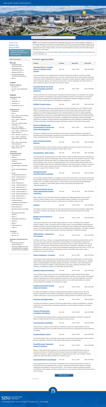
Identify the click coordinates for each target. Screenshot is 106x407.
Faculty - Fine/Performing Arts (20, 185)
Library (14, 216)
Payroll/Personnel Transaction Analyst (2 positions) (43, 345)
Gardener (36, 205)
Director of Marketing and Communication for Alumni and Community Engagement (43, 127)
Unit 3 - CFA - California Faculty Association (19, 124)
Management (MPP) (17, 72)
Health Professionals (17, 204)
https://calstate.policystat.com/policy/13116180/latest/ (69, 52)
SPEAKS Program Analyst (42, 104)
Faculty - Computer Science (19, 177)
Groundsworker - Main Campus (43, 153)
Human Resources (17, 206)
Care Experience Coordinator (43, 323)
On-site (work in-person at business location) (18, 243)
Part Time (15, 235)
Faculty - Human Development (20, 189)
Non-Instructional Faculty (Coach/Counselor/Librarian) (19, 75)
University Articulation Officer (43, 299)
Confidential (15, 111)
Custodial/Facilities (17, 163)
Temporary (15, 103)
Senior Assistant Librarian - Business (42, 142)
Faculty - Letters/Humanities (19, 191)
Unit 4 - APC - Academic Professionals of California (19, 127)
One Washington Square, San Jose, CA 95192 (14, 401)
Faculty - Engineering (18, 183)
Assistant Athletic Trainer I (42, 334)
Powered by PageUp (35, 378)
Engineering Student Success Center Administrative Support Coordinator (43, 191)
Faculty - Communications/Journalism (19, 173)
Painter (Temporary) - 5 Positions (44, 255)
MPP (14, 113)
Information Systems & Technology (20, 209)
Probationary (16, 101)
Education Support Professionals (19, 166)
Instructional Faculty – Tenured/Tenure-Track (18, 69)
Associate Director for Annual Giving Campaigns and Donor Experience (43, 89)
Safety (14, 223)
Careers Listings (13, 42)
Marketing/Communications (19, 218)
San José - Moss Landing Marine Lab (20, 89)
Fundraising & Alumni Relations (20, 202)
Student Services (17, 225)
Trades (14, 227)
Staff (14, 78)
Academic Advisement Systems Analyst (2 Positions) (43, 287)
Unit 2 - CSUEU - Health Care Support (19, 120)
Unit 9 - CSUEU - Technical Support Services (18, 146)
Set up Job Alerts (14, 47)
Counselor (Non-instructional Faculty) (18, 160)
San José (15, 86)
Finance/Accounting (17, 200)
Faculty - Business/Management (19, 170)
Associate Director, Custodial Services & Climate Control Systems (43, 69)
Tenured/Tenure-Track (18, 105)
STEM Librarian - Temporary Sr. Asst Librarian (43, 235)
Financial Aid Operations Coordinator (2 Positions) (41, 312)
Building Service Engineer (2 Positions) (42, 218)
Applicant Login (13, 45)
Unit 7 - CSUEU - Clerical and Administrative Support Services (19, 138)
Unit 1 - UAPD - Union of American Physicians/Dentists (20, 116)
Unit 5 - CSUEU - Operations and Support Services (20, 131)
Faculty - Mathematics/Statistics (20, 193)
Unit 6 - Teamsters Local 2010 (20, 134)
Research (15, 221)
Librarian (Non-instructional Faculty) (18, 213)
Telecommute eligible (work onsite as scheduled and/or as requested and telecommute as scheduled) (20, 248)
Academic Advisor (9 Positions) (43, 270)
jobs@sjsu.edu (43, 54)
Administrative (16, 155)
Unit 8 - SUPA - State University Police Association (19, 143)
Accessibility (44, 401)
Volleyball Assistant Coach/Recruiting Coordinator (43, 173)
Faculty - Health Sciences (19, 187)
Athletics (14, 157)
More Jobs (64, 375)
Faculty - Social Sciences (19, 198)
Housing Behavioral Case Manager (44, 359)
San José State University (17, 3)
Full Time (15, 233)
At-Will (14, 99)
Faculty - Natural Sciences (19, 196)
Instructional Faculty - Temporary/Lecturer (18, 65)
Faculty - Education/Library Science (18, 179)
